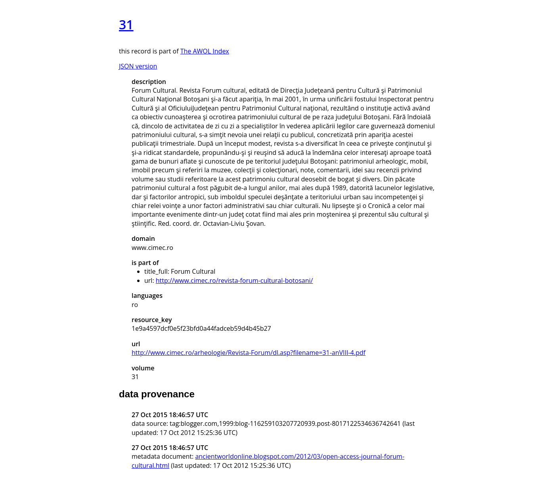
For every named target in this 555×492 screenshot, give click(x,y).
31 (126, 24)
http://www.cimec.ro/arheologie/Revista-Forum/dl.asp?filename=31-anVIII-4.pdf (249, 352)
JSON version (138, 66)
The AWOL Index (204, 51)
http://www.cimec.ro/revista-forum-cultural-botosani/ (234, 280)
